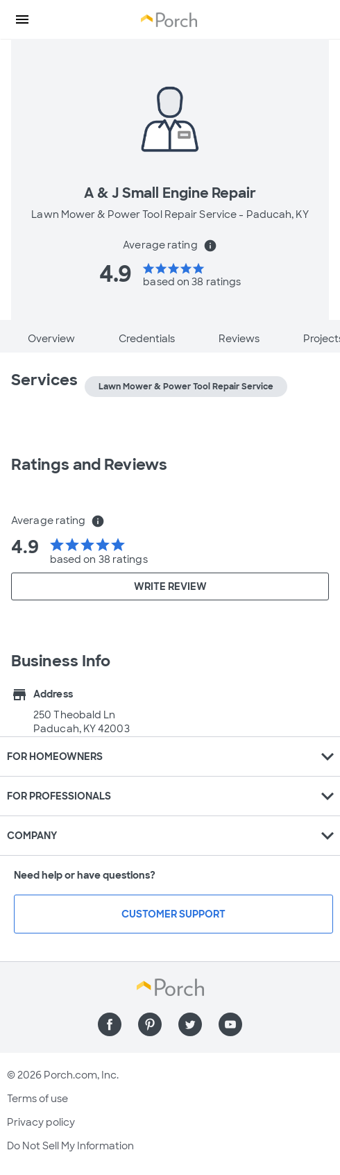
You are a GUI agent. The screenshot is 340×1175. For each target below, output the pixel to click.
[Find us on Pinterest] (150, 1024)
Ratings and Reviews (89, 465)
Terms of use (37, 1098)
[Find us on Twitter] (190, 1024)
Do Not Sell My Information (70, 1146)
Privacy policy (41, 1122)
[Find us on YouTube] (230, 1024)
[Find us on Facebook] (109, 1024)
